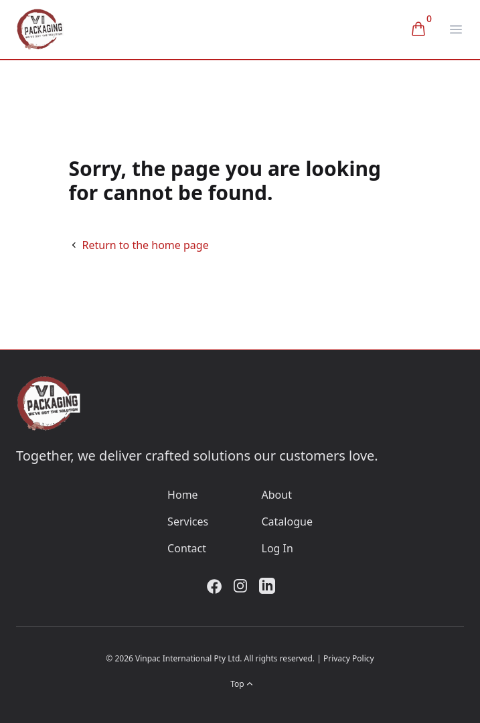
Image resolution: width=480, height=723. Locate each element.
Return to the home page (145, 245)
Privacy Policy (348, 658)
